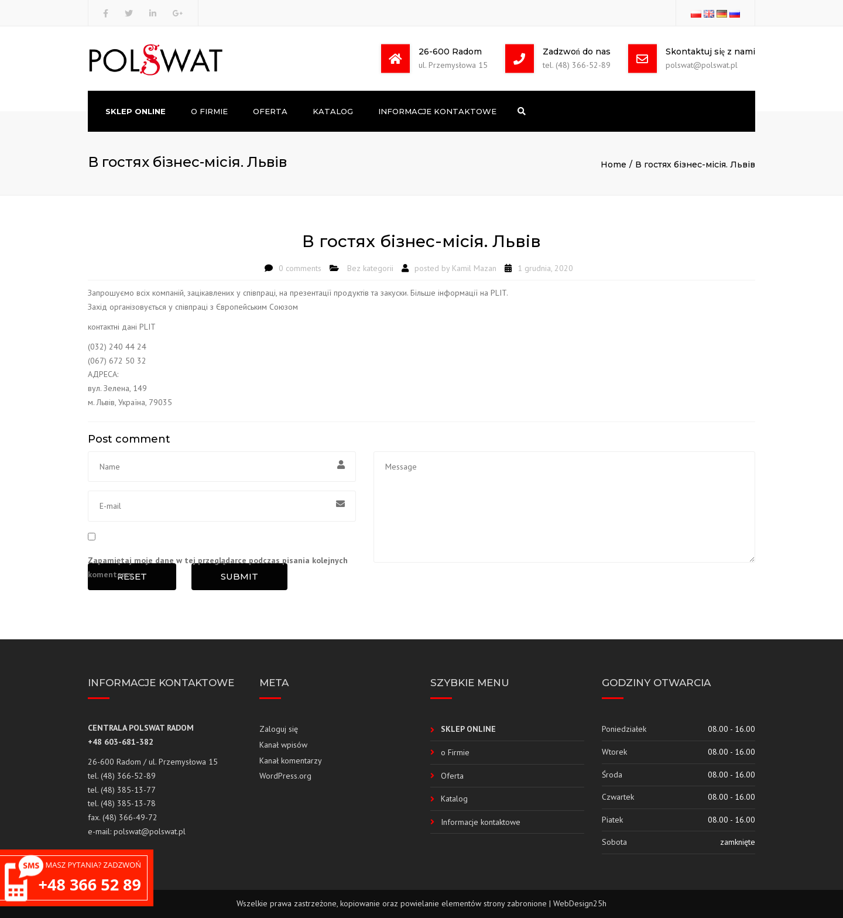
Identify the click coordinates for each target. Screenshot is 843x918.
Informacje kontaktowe (437, 111)
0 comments (300, 268)
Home (613, 164)
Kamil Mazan (474, 268)
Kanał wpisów (283, 744)
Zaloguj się (278, 729)
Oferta (270, 111)
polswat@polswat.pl (150, 831)
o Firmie (209, 111)
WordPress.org (285, 775)
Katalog (333, 111)
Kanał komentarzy (290, 760)
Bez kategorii (370, 268)
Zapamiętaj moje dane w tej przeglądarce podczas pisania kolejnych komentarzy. (218, 567)
